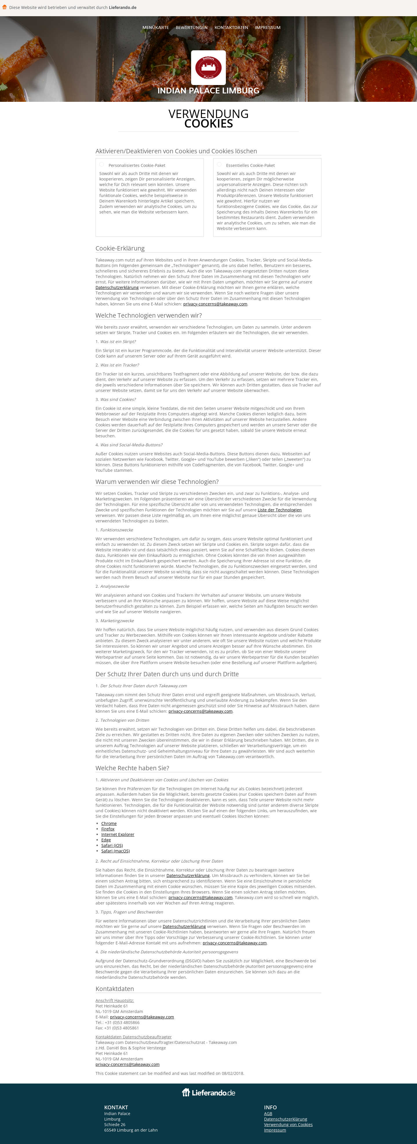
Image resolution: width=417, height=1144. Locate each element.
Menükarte (155, 27)
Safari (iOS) (112, 845)
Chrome (109, 823)
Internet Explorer (117, 834)
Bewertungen (192, 27)
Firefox (107, 829)
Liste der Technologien (280, 510)
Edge (106, 840)
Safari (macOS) (115, 851)
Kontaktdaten (231, 27)
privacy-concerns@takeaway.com (215, 304)
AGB (268, 1113)
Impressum (268, 27)
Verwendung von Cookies (288, 1124)
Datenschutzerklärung (117, 287)
